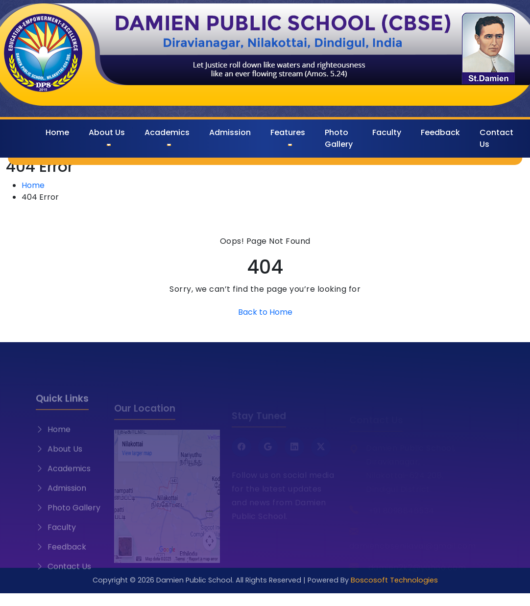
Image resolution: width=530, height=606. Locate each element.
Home (57, 132)
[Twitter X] (321, 452)
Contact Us (496, 138)
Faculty (386, 132)
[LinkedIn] (294, 452)
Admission (230, 132)
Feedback (440, 132)
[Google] (268, 452)
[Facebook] (241, 452)
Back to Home (265, 312)
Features (287, 132)
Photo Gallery (339, 138)
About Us (107, 132)
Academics (167, 132)
